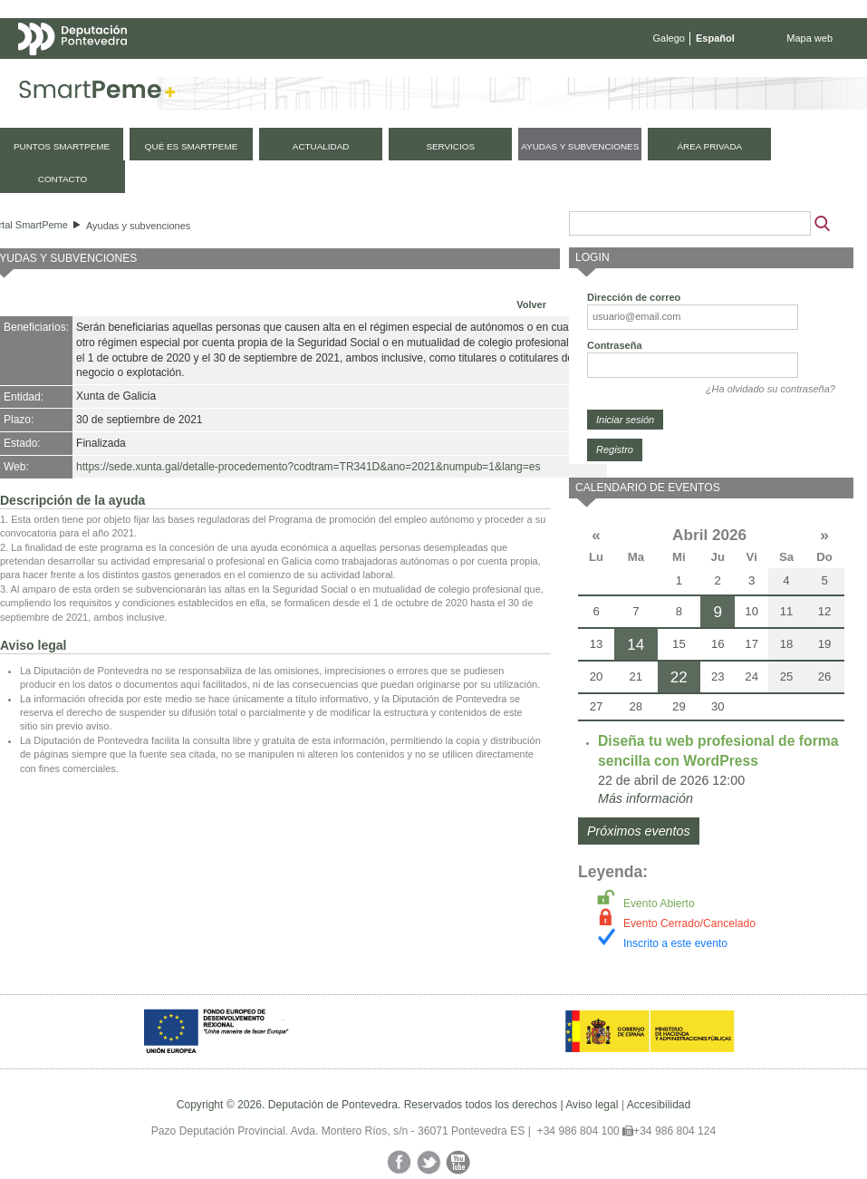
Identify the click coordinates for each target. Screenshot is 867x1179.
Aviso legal (591, 1104)
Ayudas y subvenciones (138, 225)
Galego (669, 38)
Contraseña (614, 345)
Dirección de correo (633, 297)
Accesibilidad (659, 1104)
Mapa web (809, 38)
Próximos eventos (638, 831)
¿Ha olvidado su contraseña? (770, 388)
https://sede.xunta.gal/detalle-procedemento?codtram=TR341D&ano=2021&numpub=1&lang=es (308, 466)
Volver (531, 304)
